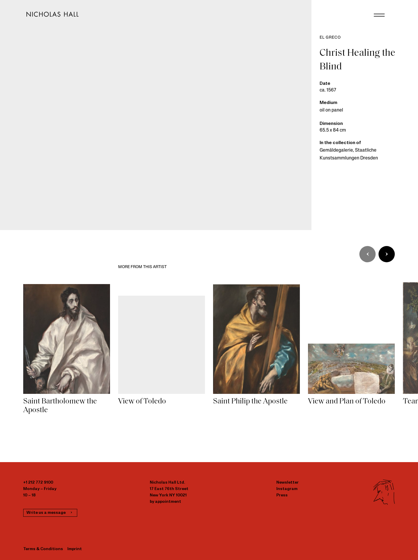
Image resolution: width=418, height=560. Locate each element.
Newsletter (287, 482)
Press (282, 495)
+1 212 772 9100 (38, 482)
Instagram (287, 489)
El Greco (330, 37)
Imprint (74, 549)
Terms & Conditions (43, 549)
